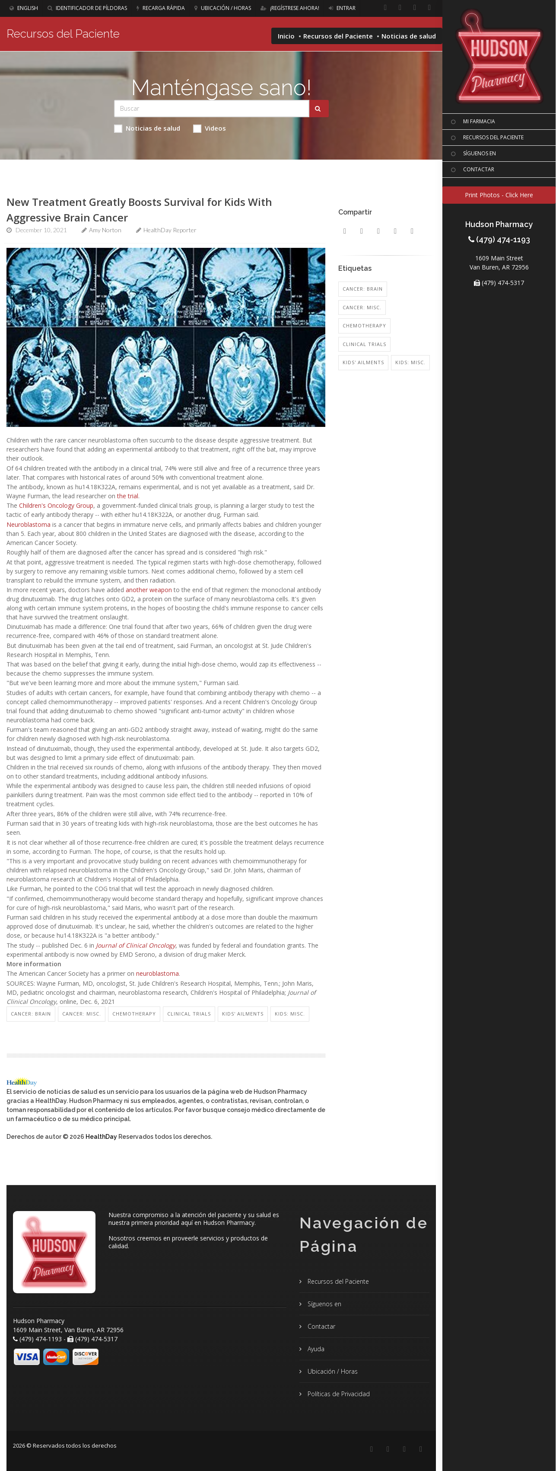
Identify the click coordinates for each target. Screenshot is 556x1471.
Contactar (320, 1326)
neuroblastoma (157, 973)
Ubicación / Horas (222, 8)
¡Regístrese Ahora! (290, 8)
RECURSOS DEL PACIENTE (486, 138)
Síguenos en (323, 1304)
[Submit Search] (319, 108)
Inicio (286, 36)
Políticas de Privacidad (338, 1394)
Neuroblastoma (28, 524)
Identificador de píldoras (87, 8)
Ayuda (315, 1349)
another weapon (149, 590)
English (24, 8)
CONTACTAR (471, 170)
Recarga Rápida (161, 8)
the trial (127, 496)
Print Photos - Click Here (499, 195)
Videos (209, 128)
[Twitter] (429, 7)
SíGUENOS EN (472, 154)
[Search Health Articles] (211, 108)
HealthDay (101, 1136)
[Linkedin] (400, 7)
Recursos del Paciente (338, 36)
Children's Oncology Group (56, 505)
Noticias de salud (147, 128)
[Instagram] (414, 7)
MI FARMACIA (472, 122)
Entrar (342, 8)
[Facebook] (385, 7)
